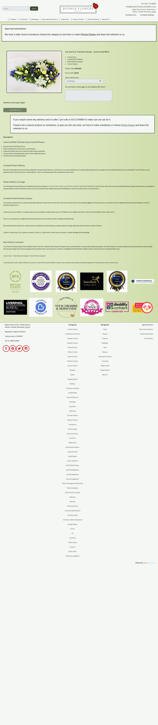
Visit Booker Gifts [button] (130, 15)
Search (34, 8)
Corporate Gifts (72, 452)
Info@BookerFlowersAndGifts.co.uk (141, 6)
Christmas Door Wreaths (72, 511)
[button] (14, 19)
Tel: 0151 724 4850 (148, 3)
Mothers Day (72, 443)
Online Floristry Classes (72, 493)
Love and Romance (72, 397)
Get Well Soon (72, 393)
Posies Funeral (72, 347)
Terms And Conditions (146, 329)
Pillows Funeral (72, 352)
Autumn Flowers (72, 420)
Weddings (105, 343)
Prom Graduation (72, 434)
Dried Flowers (72, 456)
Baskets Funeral (72, 343)
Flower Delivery (105, 370)
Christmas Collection (72, 388)
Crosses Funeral (72, 329)
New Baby (72, 402)
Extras (72, 529)
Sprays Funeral (72, 366)
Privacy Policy (148, 338)
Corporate (105, 361)
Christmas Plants (72, 506)
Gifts (105, 347)
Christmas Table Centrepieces (72, 520)
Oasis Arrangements (72, 479)
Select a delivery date (72, 78)
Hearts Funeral (72, 357)
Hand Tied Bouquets (72, 470)
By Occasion (72, 551)
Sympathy (72, 406)
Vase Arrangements (72, 474)
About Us (105, 375)
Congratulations (72, 379)
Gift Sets (72, 502)
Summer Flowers (72, 415)
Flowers (105, 334)
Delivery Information (146, 334)
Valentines (72, 411)
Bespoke (72, 370)
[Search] (16, 8)
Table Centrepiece (72, 488)
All (72, 533)
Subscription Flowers (72, 447)
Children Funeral (72, 338)
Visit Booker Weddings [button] (147, 15)
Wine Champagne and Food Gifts (72, 483)
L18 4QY (153, 12)
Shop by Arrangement (72, 556)
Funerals (72, 547)
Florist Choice (88, 34)
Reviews (104, 352)
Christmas (72, 538)
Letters (72, 375)
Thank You (72, 438)
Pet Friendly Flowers (72, 465)
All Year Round (72, 429)
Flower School (105, 366)
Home (105, 329)
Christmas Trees (72, 515)
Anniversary (72, 425)
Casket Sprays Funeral (72, 334)
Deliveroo (72, 497)
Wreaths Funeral (72, 361)
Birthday (72, 384)
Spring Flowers (72, 524)
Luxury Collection (72, 461)
